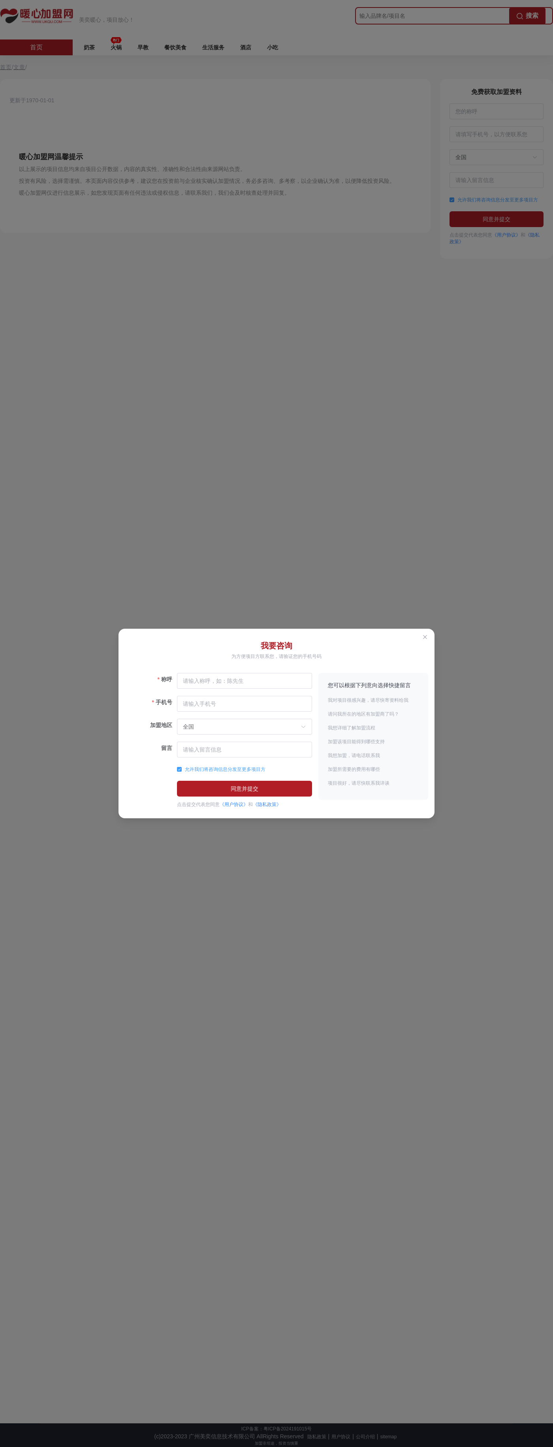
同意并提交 (244, 789)
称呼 (166, 679)
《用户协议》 (234, 804)
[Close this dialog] (425, 638)
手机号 (164, 702)
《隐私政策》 (267, 804)
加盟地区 (161, 725)
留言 (166, 748)
